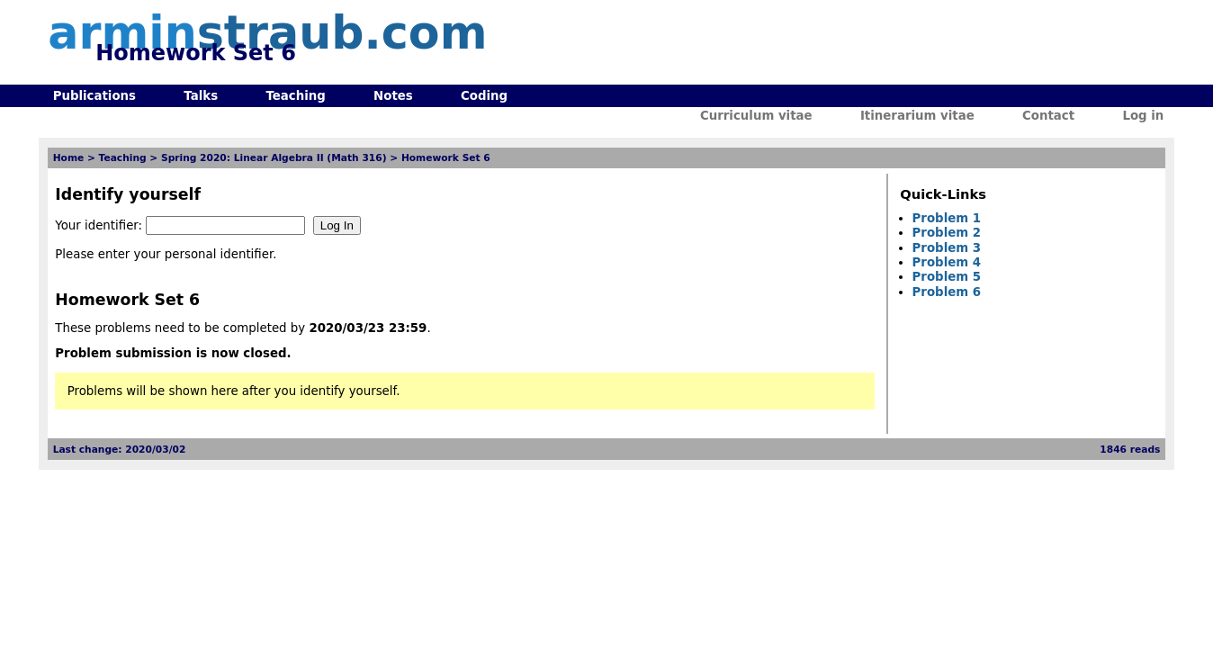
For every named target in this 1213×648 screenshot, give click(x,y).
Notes (393, 96)
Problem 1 (946, 218)
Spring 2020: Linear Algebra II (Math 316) (274, 158)
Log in (1143, 115)
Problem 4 (946, 262)
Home (69, 158)
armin (267, 32)
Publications (94, 96)
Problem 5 (946, 277)
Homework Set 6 (445, 158)
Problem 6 (946, 292)
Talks (201, 96)
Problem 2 (946, 232)
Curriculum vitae (756, 115)
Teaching (295, 96)
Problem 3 (946, 248)
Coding (484, 96)
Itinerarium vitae (917, 115)
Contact (1048, 115)
